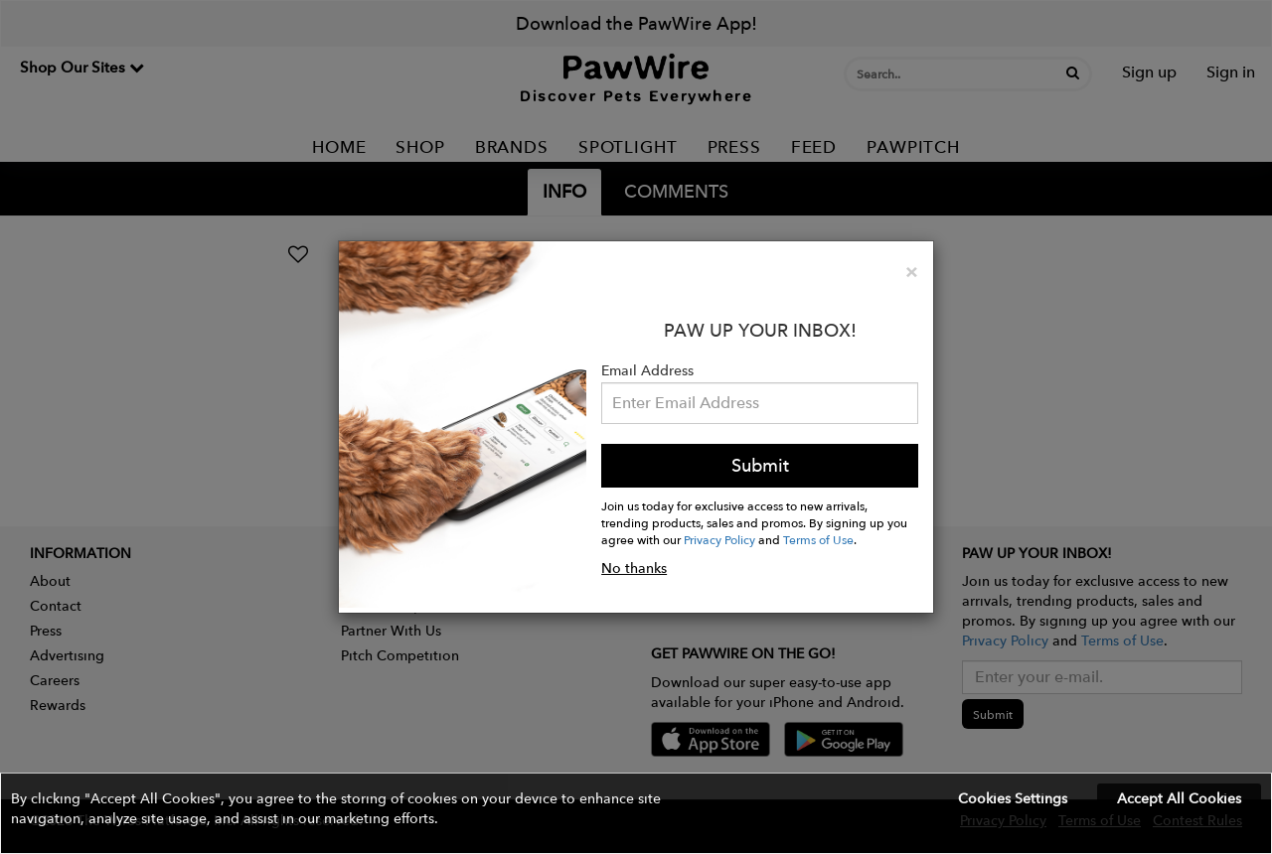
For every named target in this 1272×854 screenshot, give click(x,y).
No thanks (634, 568)
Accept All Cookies (1179, 798)
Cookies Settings (1012, 798)
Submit (760, 465)
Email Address (647, 370)
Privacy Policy (719, 539)
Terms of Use (818, 539)
